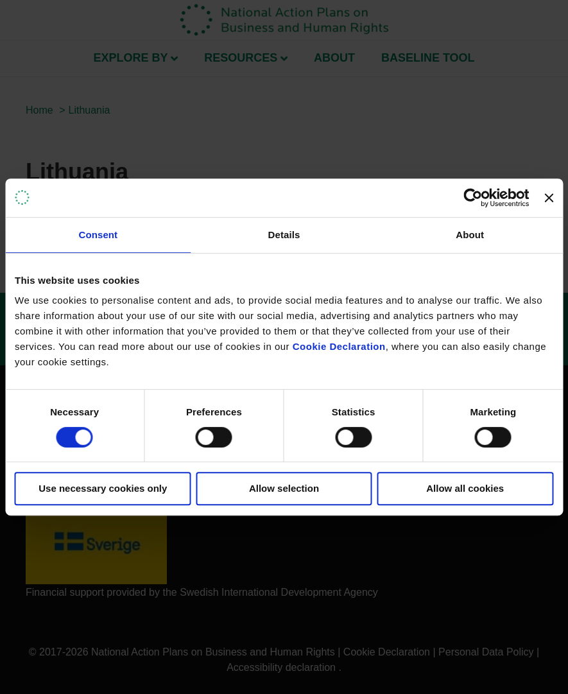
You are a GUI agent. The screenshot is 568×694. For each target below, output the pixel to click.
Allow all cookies (465, 488)
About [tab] (470, 234)
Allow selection (284, 488)
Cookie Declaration (339, 346)
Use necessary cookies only (103, 488)
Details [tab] (284, 234)
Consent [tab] (97, 234)
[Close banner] (548, 197)
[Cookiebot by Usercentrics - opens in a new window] (473, 197)
